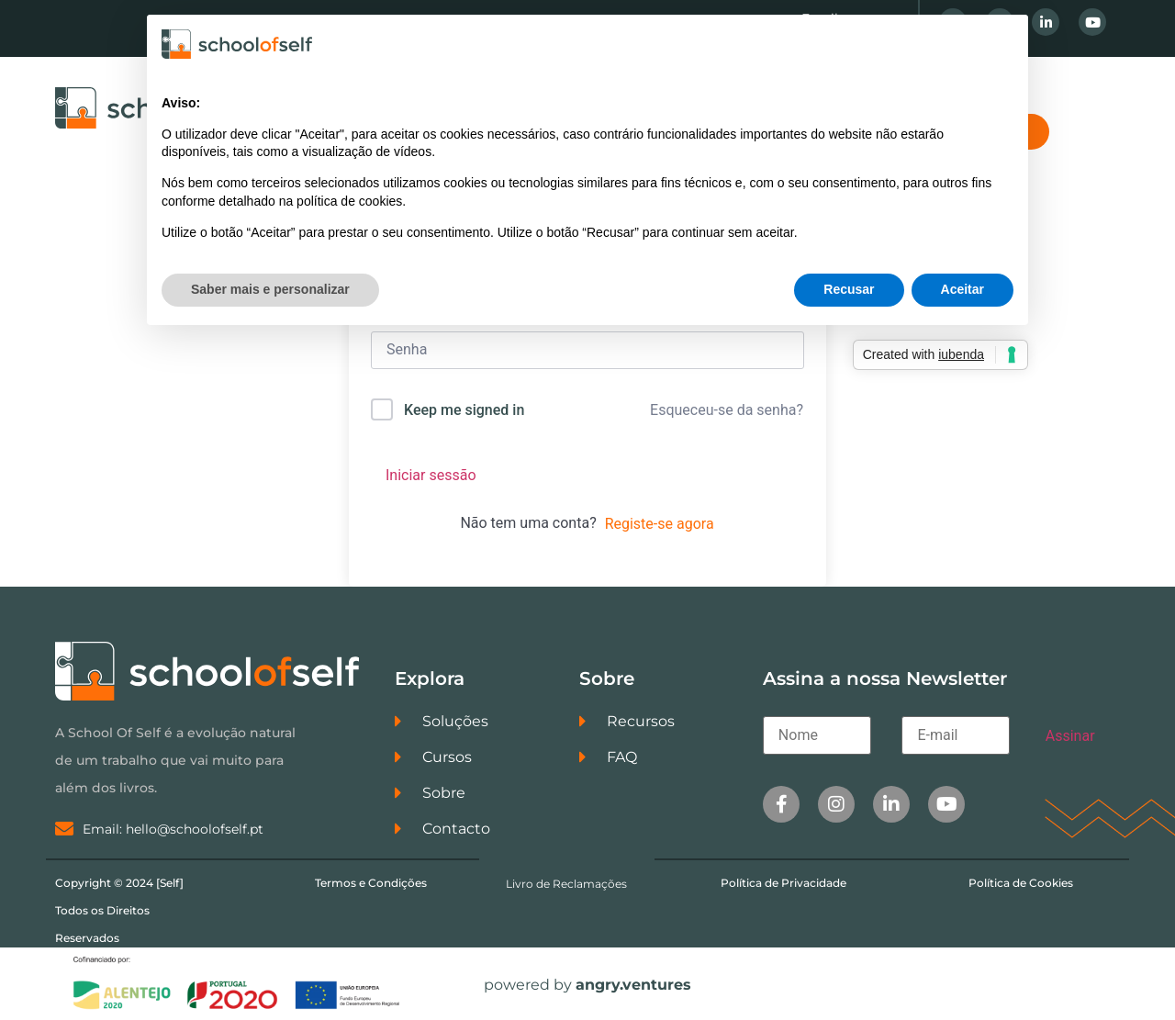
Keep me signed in (464, 410)
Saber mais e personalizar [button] (270, 289)
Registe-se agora (659, 523)
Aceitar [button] (962, 289)
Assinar (1070, 736)
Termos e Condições (371, 883)
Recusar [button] (848, 289)
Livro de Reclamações (566, 884)
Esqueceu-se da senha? (726, 410)
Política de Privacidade (783, 883)
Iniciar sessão (431, 475)
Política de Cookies (1020, 883)
